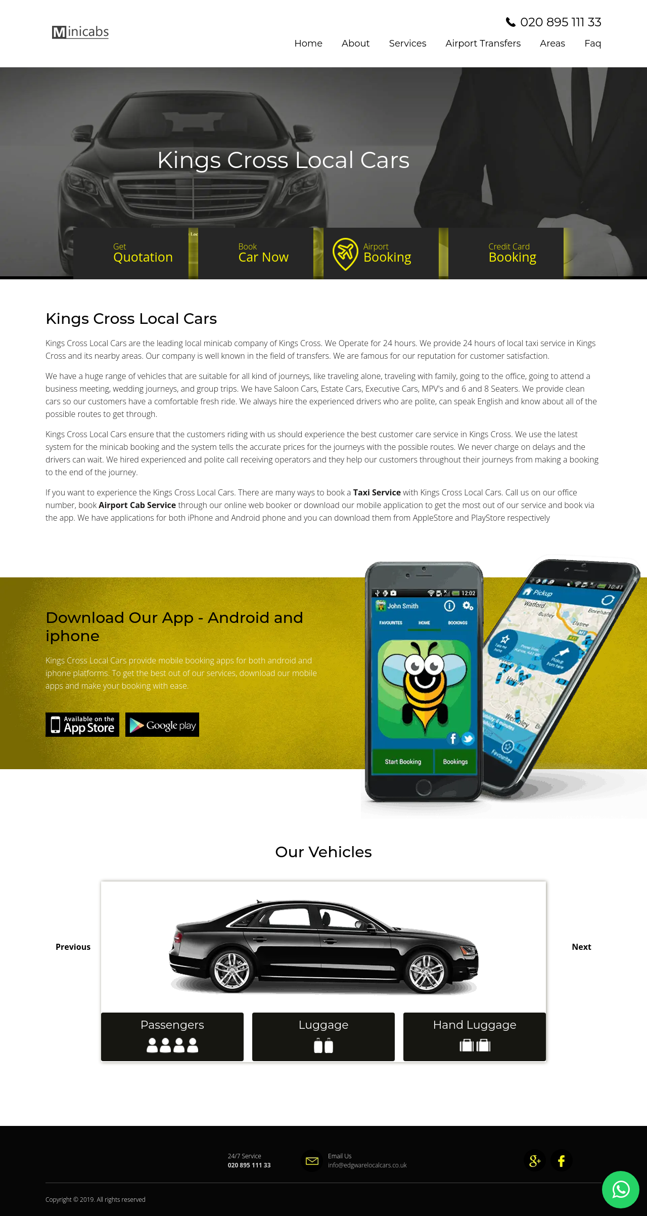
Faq (593, 43)
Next (581, 946)
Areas (552, 43)
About (356, 43)
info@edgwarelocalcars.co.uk (346, 1165)
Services (408, 43)
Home (308, 43)
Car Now (271, 253)
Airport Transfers (483, 43)
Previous (73, 946)
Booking (396, 253)
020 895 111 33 (561, 22)
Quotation (146, 253)
